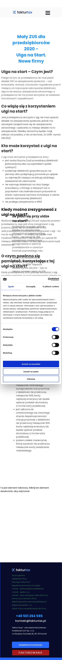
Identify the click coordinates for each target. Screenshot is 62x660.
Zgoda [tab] (11, 286)
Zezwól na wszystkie (31, 364)
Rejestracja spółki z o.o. (22, 605)
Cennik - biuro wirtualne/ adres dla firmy (30, 595)
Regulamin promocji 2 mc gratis (26, 585)
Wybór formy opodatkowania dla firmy (29, 608)
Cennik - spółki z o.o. (21, 592)
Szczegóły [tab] (30, 286)
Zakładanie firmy (19, 578)
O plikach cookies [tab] (51, 286)
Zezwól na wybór (31, 371)
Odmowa (31, 379)
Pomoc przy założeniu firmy (24, 598)
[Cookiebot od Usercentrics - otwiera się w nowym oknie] (48, 279)
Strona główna (18, 575)
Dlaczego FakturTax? (21, 582)
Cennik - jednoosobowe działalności (28, 588)
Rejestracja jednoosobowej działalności (29, 601)
